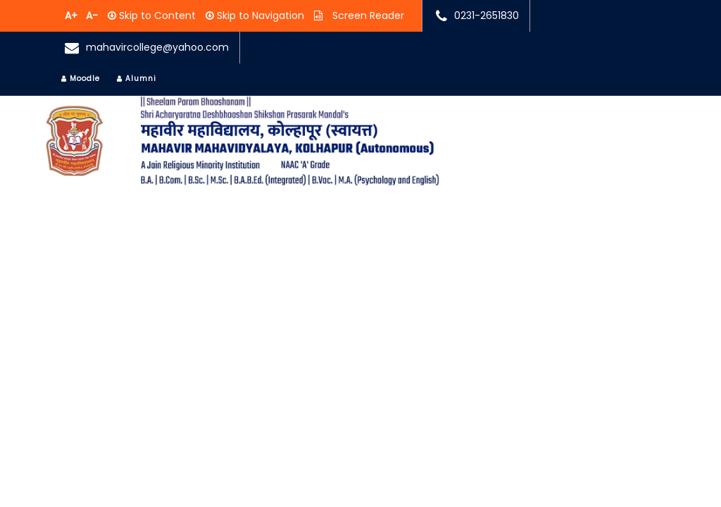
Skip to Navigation (259, 15)
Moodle (80, 78)
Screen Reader (367, 15)
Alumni (136, 78)
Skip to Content (156, 15)
